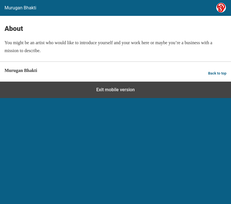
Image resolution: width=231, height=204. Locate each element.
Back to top (217, 73)
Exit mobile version (115, 89)
